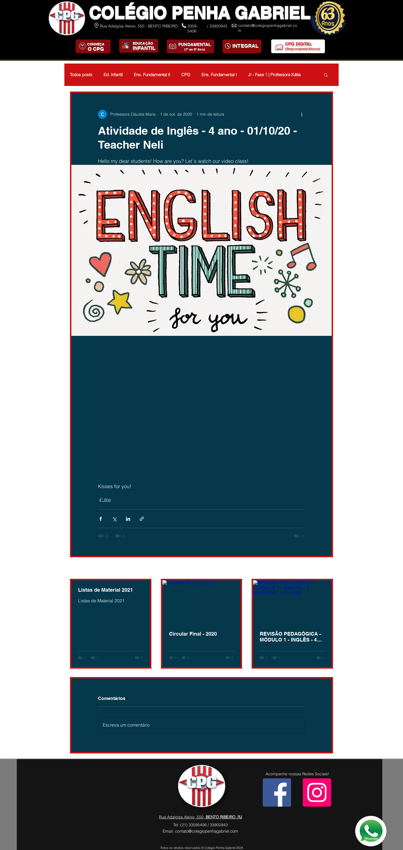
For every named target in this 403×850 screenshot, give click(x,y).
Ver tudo (325, 568)
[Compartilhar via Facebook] (100, 518)
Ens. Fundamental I (219, 74)
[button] (326, 74)
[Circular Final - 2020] (201, 602)
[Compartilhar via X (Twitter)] (114, 518)
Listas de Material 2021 (105, 590)
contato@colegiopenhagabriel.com (206, 831)
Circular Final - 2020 (193, 634)
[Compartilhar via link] (141, 518)
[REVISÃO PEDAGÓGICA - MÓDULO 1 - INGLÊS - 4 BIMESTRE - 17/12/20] (292, 602)
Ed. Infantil (113, 74)
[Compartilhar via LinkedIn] (128, 518)
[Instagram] (317, 792)
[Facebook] (277, 792)
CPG (185, 74)
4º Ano (105, 499)
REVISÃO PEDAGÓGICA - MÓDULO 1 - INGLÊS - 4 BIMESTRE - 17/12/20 (290, 637)
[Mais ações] (301, 114)
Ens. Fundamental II (152, 74)
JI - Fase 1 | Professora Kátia (274, 74)
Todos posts (81, 74)
